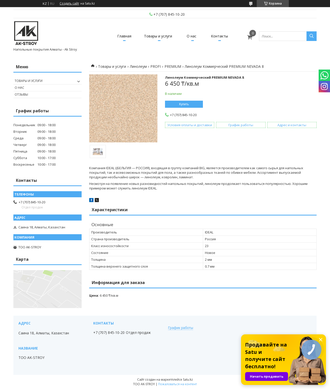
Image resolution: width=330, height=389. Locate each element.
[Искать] (312, 36)
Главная (124, 36)
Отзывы (21, 94)
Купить (184, 104)
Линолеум (138, 66)
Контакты (219, 36)
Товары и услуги (158, 36)
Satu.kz (188, 379)
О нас (191, 36)
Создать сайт (69, 3)
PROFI (155, 66)
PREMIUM (172, 66)
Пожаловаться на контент (177, 384)
